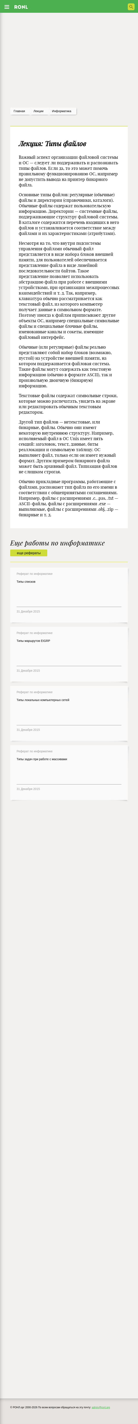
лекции (38, 111)
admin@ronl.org (101, 1407)
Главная (19, 111)
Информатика (61, 111)
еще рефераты (28, 553)
